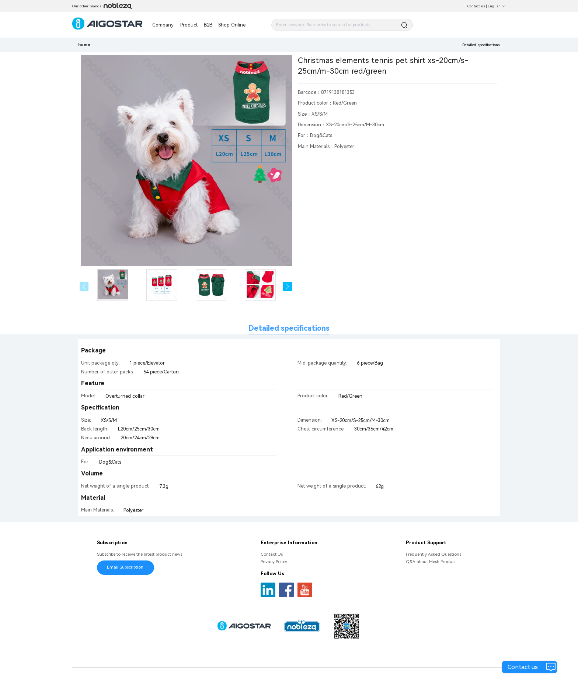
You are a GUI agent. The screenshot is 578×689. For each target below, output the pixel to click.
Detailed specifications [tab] (289, 328)
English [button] (497, 6)
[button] (287, 286)
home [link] (84, 44)
